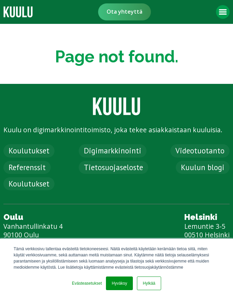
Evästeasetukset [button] (87, 283)
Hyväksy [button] (119, 283)
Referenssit (27, 167)
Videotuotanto (199, 150)
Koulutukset (29, 150)
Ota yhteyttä (124, 11)
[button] (223, 12)
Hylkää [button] (149, 283)
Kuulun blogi (202, 167)
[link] (18, 12)
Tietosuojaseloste (113, 167)
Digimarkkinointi (112, 150)
